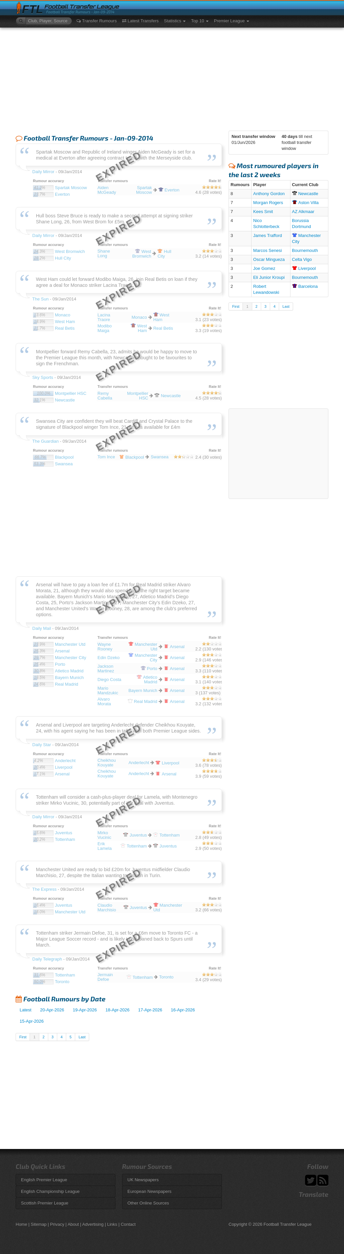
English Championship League (50, 1191)
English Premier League (44, 1179)
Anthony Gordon (269, 193)
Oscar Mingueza (269, 259)
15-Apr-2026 (32, 1021)
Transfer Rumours (97, 20)
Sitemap (39, 1224)
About (73, 1224)
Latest (25, 1009)
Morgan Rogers (268, 202)
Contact (128, 1224)
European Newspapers (149, 1191)
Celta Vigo (302, 259)
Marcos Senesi (267, 250)
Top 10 (200, 20)
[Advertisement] (172, 77)
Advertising (92, 1224)
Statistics (175, 20)
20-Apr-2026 (52, 1009)
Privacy (57, 1224)
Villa (305, 202)
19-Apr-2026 (85, 1009)
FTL (32, 9)
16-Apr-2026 (183, 1009)
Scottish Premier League (44, 1202)
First (22, 1037)
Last (82, 1037)
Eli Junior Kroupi (269, 277)
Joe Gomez (264, 268)
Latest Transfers (140, 20)
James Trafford (267, 235)
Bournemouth (305, 250)
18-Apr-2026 (117, 1009)
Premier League (231, 20)
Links (112, 1224)
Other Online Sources (148, 1202)
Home (21, 1224)
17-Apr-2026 (150, 1009)
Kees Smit (263, 211)
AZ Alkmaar (303, 211)
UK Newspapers (143, 1179)
